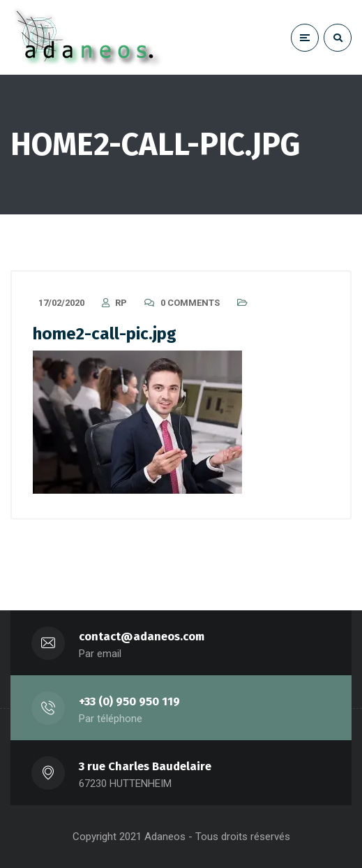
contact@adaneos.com (141, 636)
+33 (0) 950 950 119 (129, 701)
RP (121, 302)
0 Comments (190, 302)
